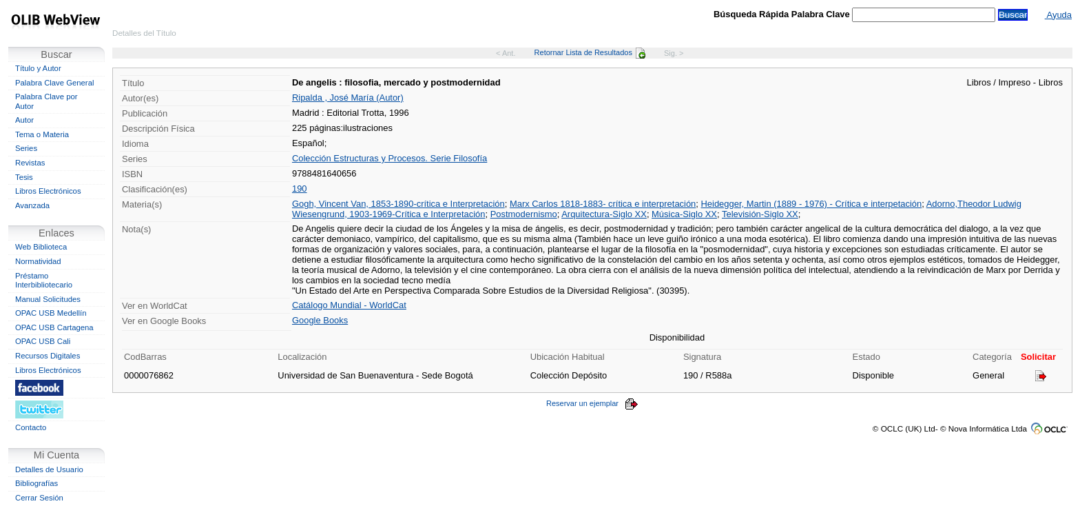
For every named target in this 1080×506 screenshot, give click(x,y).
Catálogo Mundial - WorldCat (349, 305)
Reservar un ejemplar (592, 403)
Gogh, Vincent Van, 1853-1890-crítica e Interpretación (398, 204)
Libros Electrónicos (48, 191)
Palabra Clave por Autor (46, 101)
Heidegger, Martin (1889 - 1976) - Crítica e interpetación (811, 204)
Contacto (30, 427)
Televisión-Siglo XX (760, 214)
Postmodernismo (523, 214)
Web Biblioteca (41, 247)
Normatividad (38, 261)
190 (299, 188)
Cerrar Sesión (39, 498)
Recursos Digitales (47, 356)
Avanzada (32, 205)
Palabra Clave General (54, 83)
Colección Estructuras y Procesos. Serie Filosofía (389, 158)
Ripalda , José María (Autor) (348, 97)
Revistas (30, 163)
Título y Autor (38, 68)
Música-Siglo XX (684, 214)
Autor (24, 120)
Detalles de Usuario (49, 469)
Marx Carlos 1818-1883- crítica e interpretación (603, 204)
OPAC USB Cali (42, 341)
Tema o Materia (42, 134)
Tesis (24, 177)
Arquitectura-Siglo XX (604, 214)
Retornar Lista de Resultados (589, 52)
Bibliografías (36, 483)
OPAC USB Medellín (51, 313)
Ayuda (1058, 15)
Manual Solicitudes (48, 299)
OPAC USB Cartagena (54, 327)
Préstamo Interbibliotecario (43, 281)
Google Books (320, 320)
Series (26, 148)
